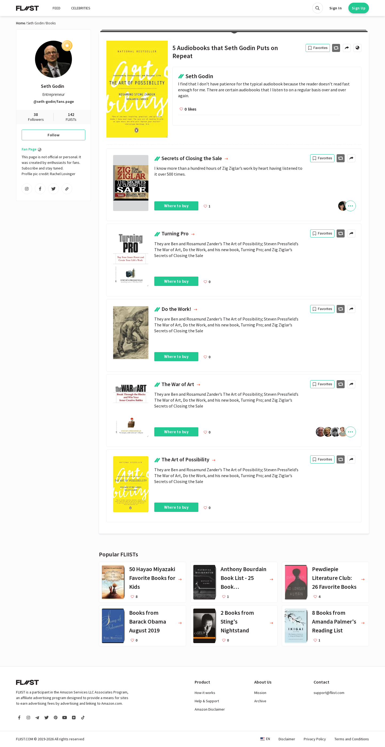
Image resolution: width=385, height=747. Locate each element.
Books (51, 23)
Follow (53, 135)
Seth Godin (35, 23)
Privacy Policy (315, 739)
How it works (205, 692)
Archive (260, 701)
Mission (260, 692)
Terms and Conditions (351, 739)
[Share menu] (347, 48)
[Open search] (318, 8)
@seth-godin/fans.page (53, 101)
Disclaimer (287, 739)
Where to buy (176, 206)
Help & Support (207, 701)
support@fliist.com (329, 692)
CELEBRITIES (80, 8)
